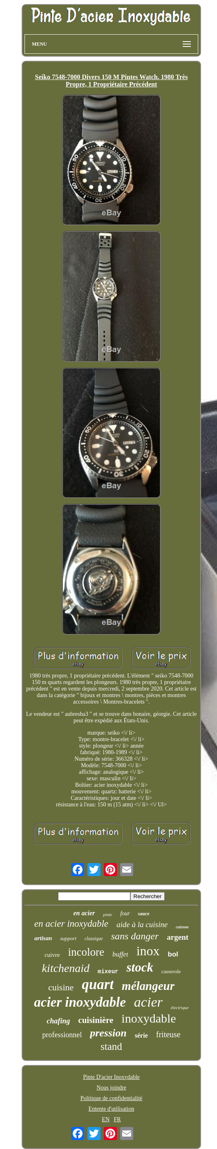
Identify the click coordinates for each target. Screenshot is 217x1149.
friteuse (168, 1034)
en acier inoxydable (71, 924)
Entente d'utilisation (111, 1109)
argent (177, 937)
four (125, 913)
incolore (86, 952)
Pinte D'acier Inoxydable (111, 1077)
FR (117, 1119)
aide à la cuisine (142, 924)
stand (111, 1046)
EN (106, 1119)
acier (148, 1002)
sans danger (135, 936)
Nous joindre (111, 1088)
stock (139, 967)
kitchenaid (65, 968)
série (141, 1035)
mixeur (108, 971)
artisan (43, 938)
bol (173, 954)
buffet (120, 954)
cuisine (61, 987)
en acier (84, 913)
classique (94, 938)
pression (108, 1033)
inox (148, 950)
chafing (58, 1021)
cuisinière (95, 1020)
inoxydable (148, 1018)
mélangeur (148, 985)
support (68, 938)
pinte (107, 914)
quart (98, 984)
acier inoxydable (80, 1002)
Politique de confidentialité (112, 1098)
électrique (180, 1007)
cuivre (52, 955)
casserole (171, 971)
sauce (144, 914)
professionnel (62, 1035)
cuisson (182, 927)
